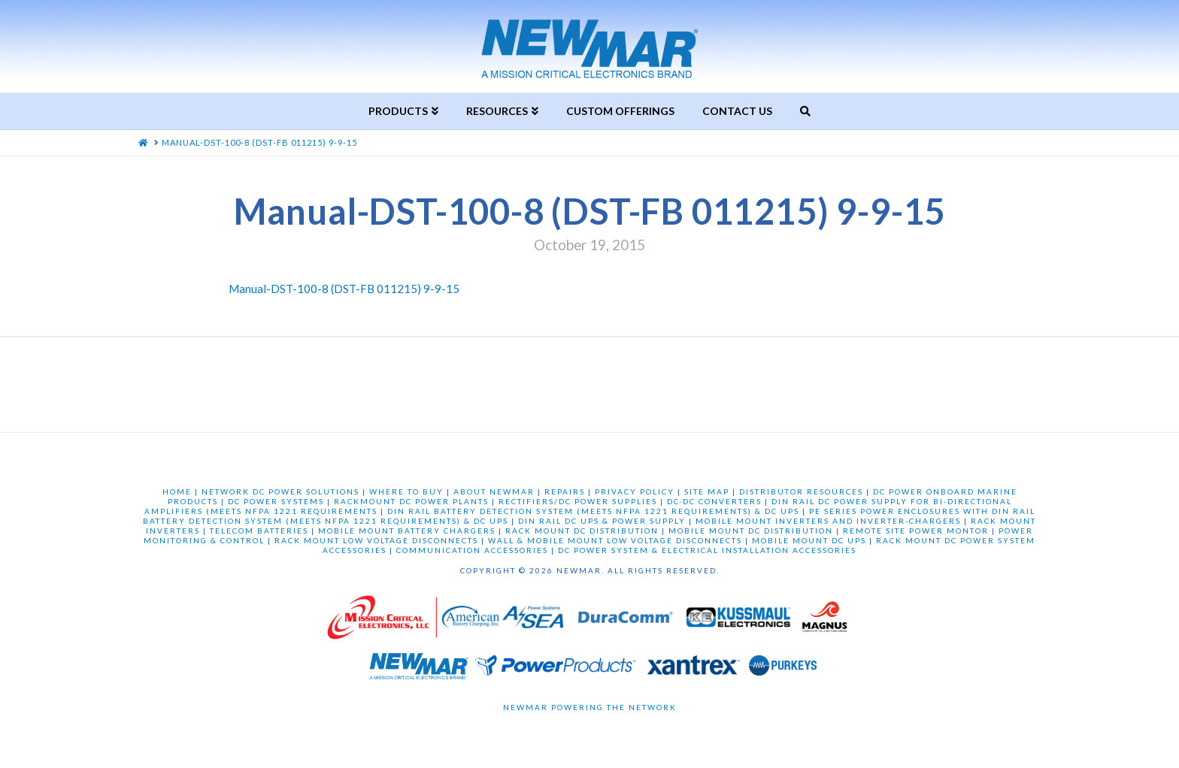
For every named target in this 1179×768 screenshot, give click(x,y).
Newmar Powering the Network (590, 707)
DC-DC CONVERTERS (714, 501)
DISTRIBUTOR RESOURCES (801, 491)
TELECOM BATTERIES (259, 530)
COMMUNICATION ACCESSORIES (472, 550)
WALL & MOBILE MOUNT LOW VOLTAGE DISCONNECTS (615, 540)
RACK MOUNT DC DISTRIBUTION (582, 530)
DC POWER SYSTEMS (276, 501)
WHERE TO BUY (406, 491)
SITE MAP (706, 491)
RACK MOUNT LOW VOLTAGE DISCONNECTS (376, 540)
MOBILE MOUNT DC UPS (809, 540)
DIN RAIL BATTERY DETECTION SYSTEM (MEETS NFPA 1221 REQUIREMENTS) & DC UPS (593, 511)
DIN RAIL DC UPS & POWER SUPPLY (602, 520)
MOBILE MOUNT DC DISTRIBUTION (750, 530)
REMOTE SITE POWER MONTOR (916, 530)
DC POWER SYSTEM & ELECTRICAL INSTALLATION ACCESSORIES (707, 550)
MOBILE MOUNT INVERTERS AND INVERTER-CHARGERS (828, 520)
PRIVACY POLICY (634, 491)
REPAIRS (564, 491)
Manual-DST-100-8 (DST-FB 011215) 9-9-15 (344, 288)
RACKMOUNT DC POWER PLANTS (411, 501)
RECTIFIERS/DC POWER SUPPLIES (578, 501)
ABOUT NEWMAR (494, 491)
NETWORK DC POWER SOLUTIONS (280, 491)
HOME (177, 491)
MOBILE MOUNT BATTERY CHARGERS (407, 530)
